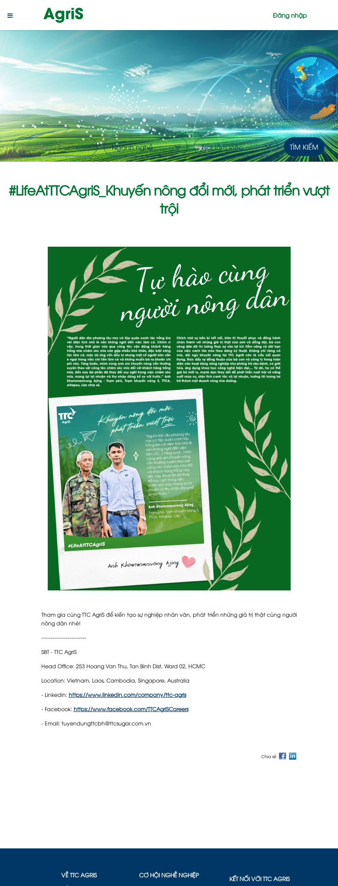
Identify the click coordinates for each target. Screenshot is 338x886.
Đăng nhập (290, 15)
